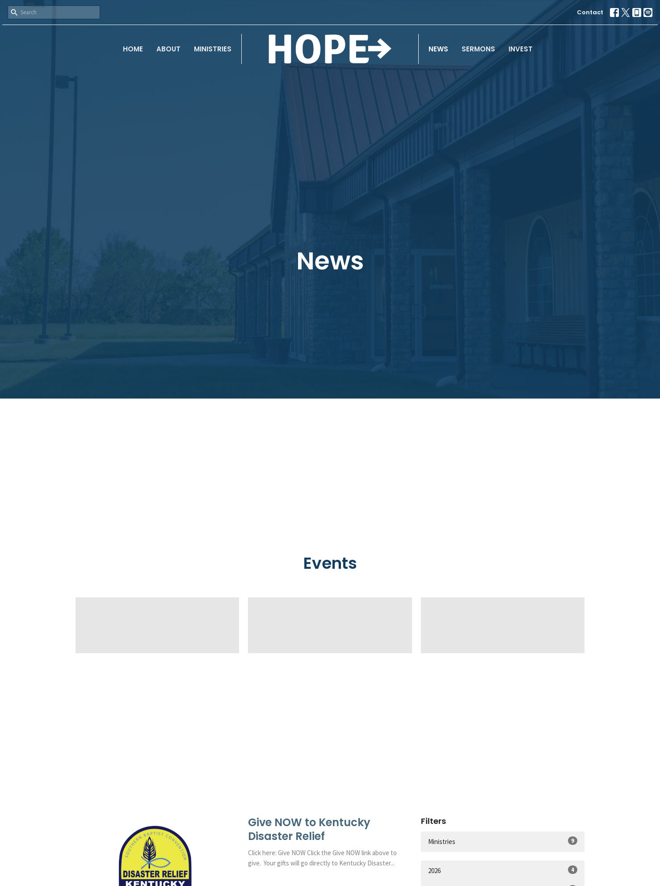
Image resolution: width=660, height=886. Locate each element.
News (438, 49)
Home (133, 49)
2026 (503, 870)
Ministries (212, 49)
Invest (521, 49)
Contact (590, 12)
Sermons (478, 49)
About (168, 49)
